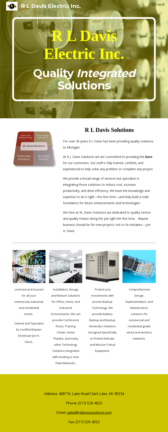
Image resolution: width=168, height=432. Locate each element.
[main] (84, 59)
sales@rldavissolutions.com (89, 412)
